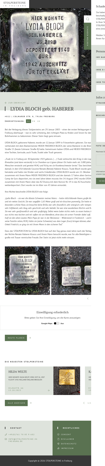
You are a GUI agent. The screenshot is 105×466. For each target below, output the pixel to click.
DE (28, 121)
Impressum (67, 448)
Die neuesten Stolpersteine (24, 361)
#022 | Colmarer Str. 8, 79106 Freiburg (30, 116)
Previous (88, 298)
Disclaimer (67, 439)
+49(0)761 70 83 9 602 (20, 434)
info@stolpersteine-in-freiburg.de (21, 440)
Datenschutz (69, 444)
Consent (66, 434)
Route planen (16, 338)
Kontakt (16, 428)
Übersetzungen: (15, 121)
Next (99, 298)
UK (38, 121)
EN (33, 121)
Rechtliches (71, 428)
